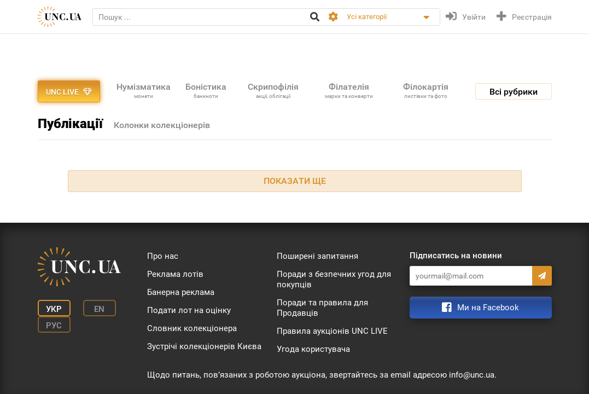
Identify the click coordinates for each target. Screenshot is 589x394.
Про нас (162, 256)
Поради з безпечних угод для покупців (334, 279)
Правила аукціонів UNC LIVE (332, 331)
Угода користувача (313, 349)
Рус (54, 326)
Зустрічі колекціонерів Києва (204, 346)
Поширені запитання (317, 256)
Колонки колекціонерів (162, 125)
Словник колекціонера (192, 328)
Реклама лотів (175, 274)
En (99, 309)
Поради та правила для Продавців (322, 308)
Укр (54, 309)
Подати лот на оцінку (189, 310)
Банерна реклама (180, 292)
